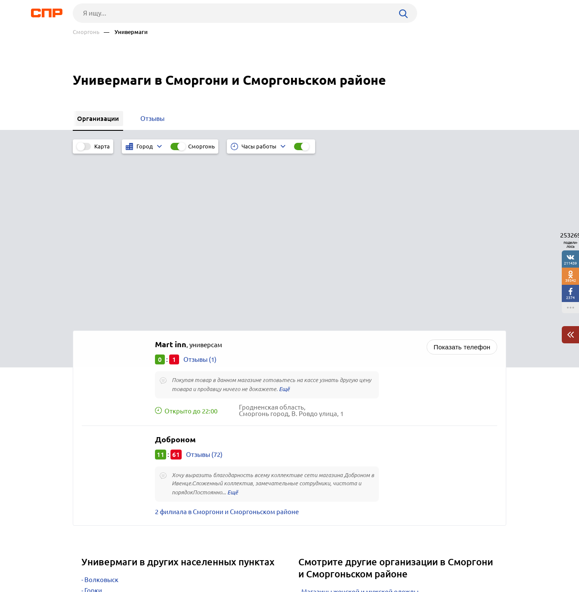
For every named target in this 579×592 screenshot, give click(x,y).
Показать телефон (461, 177)
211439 (570, 263)
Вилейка (97, 453)
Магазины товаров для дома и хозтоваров (365, 433)
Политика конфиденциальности (188, 585)
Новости (142, 560)
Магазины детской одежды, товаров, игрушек (370, 444)
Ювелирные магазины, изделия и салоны (364, 465)
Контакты (266, 560)
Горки (93, 421)
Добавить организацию (467, 559)
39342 (570, 280)
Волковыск (101, 410)
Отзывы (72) (204, 285)
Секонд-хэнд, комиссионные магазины (360, 454)
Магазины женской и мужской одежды (359, 422)
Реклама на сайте (203, 560)
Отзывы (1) (200, 190)
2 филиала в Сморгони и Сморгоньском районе (227, 342)
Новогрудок (102, 432)
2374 (570, 297)
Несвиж (96, 442)
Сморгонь (86, 32)
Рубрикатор (89, 560)
